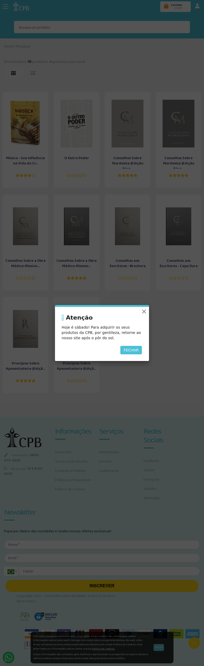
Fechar (131, 350)
